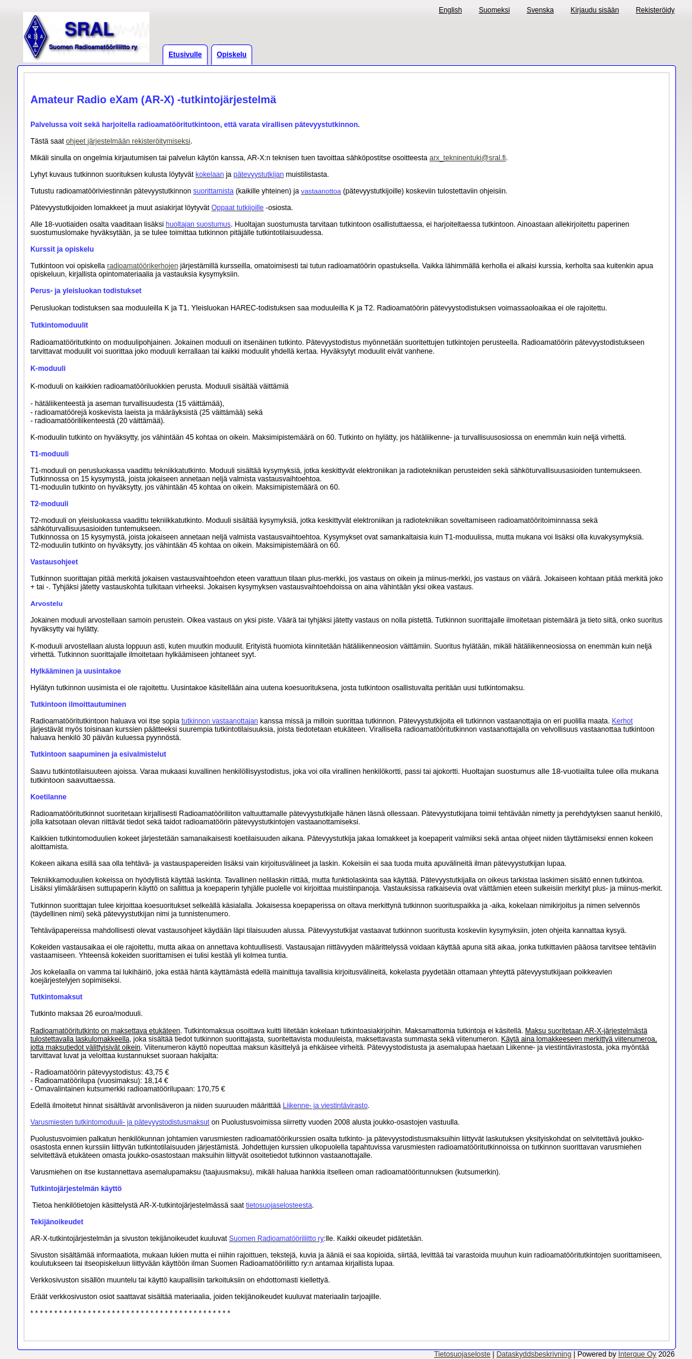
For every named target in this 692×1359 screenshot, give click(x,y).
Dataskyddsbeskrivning (533, 1354)
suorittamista (213, 191)
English (450, 10)
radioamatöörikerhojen (142, 266)
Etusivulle (185, 54)
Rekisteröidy (655, 10)
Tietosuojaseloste (462, 1354)
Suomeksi (494, 10)
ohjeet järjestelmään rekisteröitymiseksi (128, 141)
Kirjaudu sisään (594, 10)
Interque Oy (637, 1354)
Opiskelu (232, 54)
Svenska (540, 10)
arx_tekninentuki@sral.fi (467, 158)
